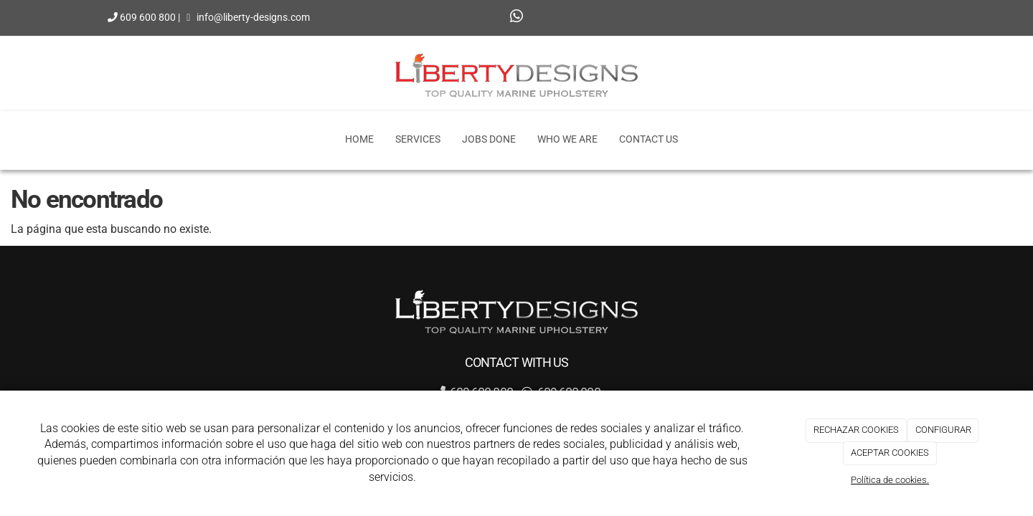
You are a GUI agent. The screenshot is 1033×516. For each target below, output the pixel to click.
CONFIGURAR (943, 429)
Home (359, 139)
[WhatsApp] (516, 18)
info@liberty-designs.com (253, 10)
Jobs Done (489, 139)
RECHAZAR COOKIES (856, 429)
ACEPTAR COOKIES (890, 452)
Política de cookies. (890, 479)
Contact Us (648, 139)
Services (417, 139)
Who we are (567, 139)
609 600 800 (148, 10)
